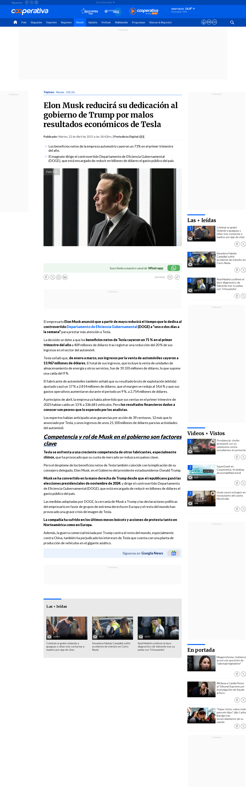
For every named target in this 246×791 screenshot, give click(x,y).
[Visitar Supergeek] (214, 25)
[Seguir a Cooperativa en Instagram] (36, 2)
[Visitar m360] (209, 25)
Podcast (106, 22)
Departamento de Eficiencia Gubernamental (102, 327)
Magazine (36, 22)
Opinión (92, 22)
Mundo (80, 22)
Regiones (66, 22)
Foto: (49, 171)
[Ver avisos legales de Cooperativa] (203, 25)
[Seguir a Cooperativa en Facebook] (27, 2)
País (23, 22)
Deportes (51, 22)
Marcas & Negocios (160, 22)
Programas (138, 22)
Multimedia (121, 22)
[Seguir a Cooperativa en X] (31, 2)
